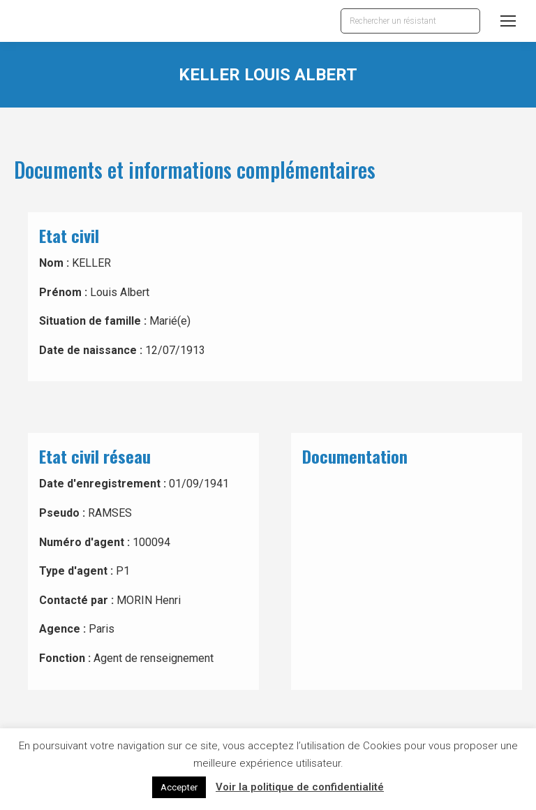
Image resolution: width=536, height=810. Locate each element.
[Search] (410, 21)
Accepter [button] (179, 787)
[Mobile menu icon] (508, 21)
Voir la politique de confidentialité (300, 787)
